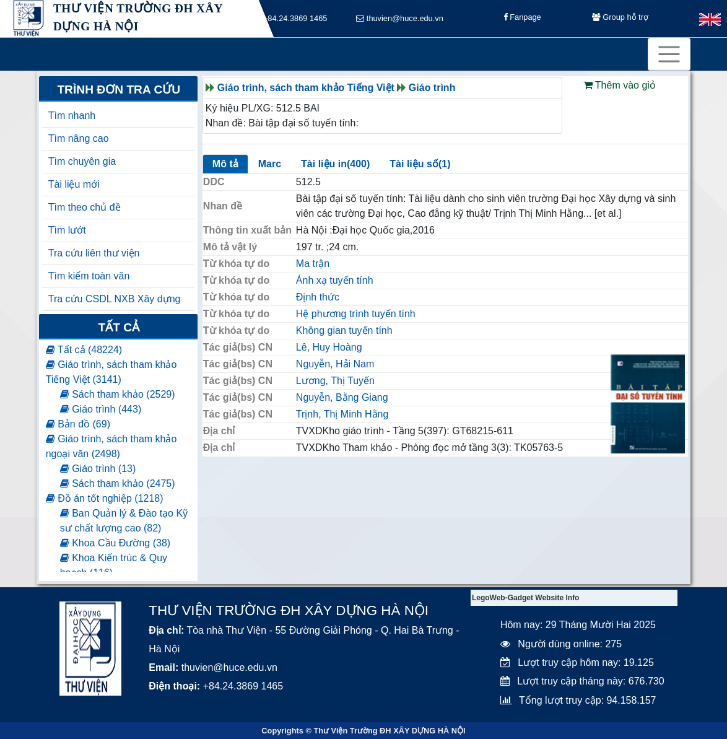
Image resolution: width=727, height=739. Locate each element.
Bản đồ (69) (78, 424)
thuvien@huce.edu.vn (399, 19)
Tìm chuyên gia (82, 161)
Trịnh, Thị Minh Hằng (342, 414)
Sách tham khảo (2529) (117, 394)
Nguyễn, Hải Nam (335, 364)
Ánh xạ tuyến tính (334, 280)
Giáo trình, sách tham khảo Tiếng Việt (305, 87)
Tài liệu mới (74, 184)
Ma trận (312, 263)
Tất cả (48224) (84, 349)
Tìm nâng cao (78, 138)
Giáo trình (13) (98, 468)
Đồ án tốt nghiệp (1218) (104, 498)
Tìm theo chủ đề (84, 207)
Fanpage (522, 19)
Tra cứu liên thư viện (94, 253)
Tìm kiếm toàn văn (89, 276)
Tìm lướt (67, 230)
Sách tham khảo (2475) (117, 483)
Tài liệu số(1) (420, 164)
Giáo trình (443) (101, 409)
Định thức (317, 297)
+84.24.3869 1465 (291, 19)
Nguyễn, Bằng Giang (342, 397)
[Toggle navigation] (669, 54)
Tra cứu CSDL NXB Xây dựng (114, 299)
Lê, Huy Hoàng (329, 347)
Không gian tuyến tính (344, 330)
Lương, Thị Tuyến (335, 380)
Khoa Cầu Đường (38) (115, 543)
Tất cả (118, 327)
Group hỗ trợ (620, 19)
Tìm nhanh (71, 115)
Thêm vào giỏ (619, 85)
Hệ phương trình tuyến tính (356, 313)
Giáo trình (432, 87)
